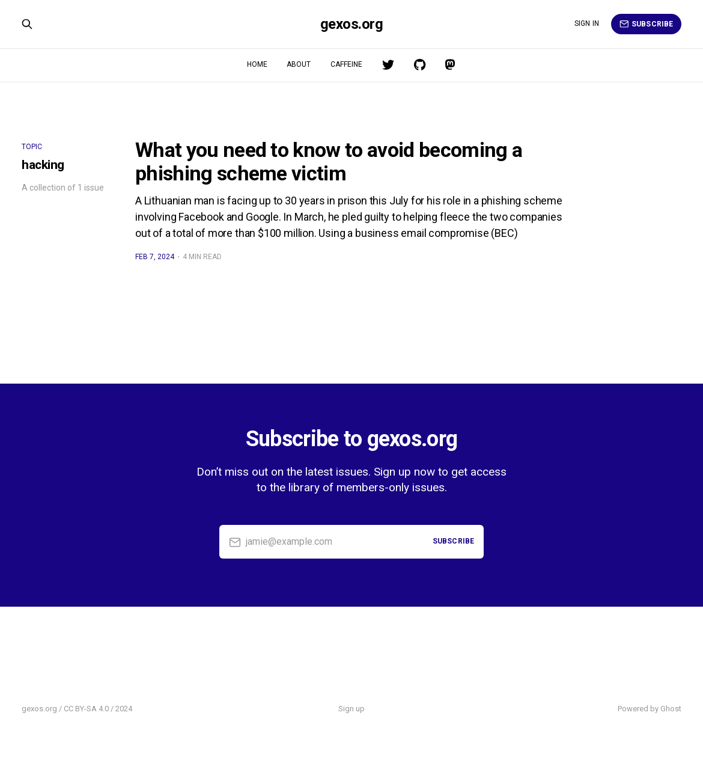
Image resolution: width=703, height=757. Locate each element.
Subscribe (646, 24)
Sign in (586, 23)
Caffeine (346, 64)
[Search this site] (27, 24)
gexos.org (351, 24)
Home (257, 64)
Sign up (351, 708)
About (299, 64)
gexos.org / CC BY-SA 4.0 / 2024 (77, 708)
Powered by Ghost (649, 708)
